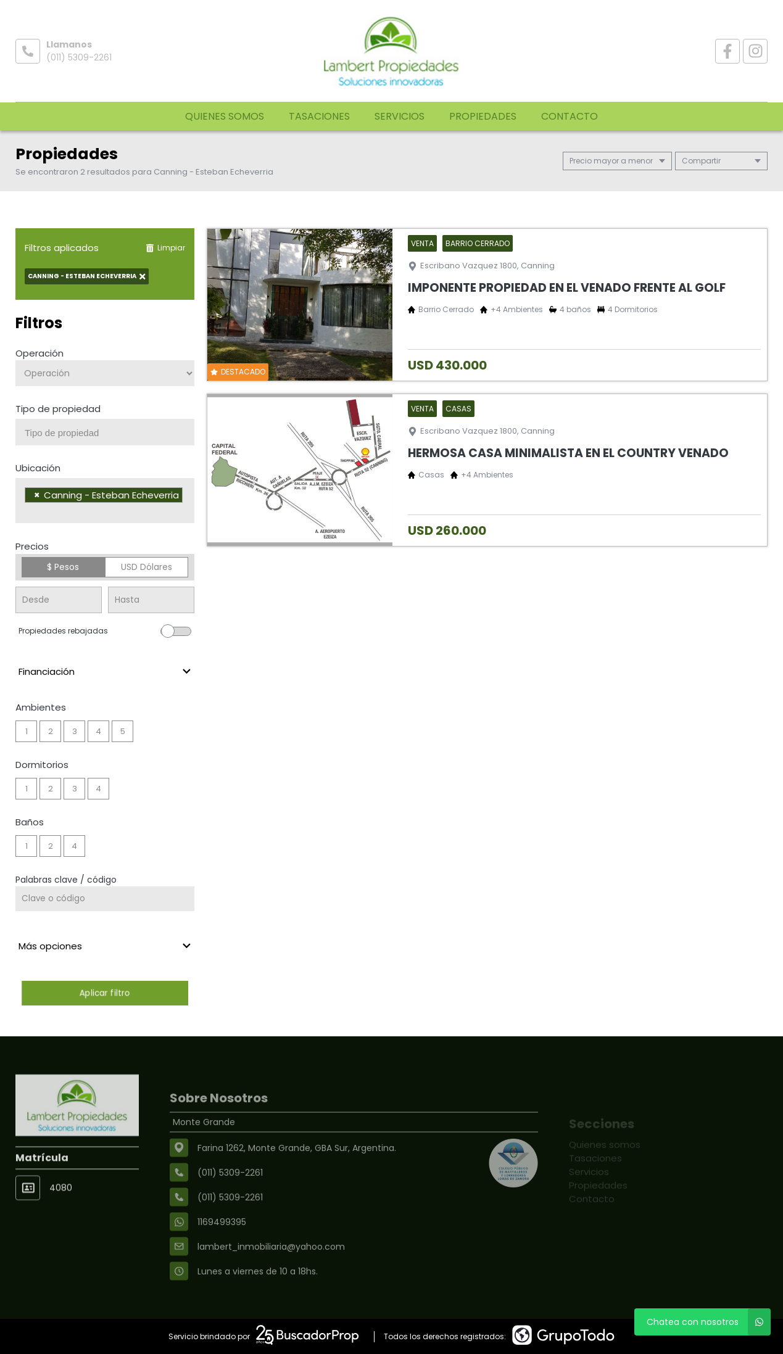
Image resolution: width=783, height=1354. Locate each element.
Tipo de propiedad (58, 408)
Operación (39, 353)
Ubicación (37, 467)
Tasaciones (319, 116)
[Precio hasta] (151, 600)
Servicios (400, 116)
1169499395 (221, 1253)
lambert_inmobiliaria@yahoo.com (271, 1278)
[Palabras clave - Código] (104, 898)
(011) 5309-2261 (79, 57)
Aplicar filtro (105, 993)
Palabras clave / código (66, 879)
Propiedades (482, 116)
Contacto (569, 116)
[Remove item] (37, 495)
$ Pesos (63, 567)
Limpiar (165, 247)
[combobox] (104, 432)
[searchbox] (109, 433)
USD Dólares (146, 567)
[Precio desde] (58, 600)
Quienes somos (224, 116)
